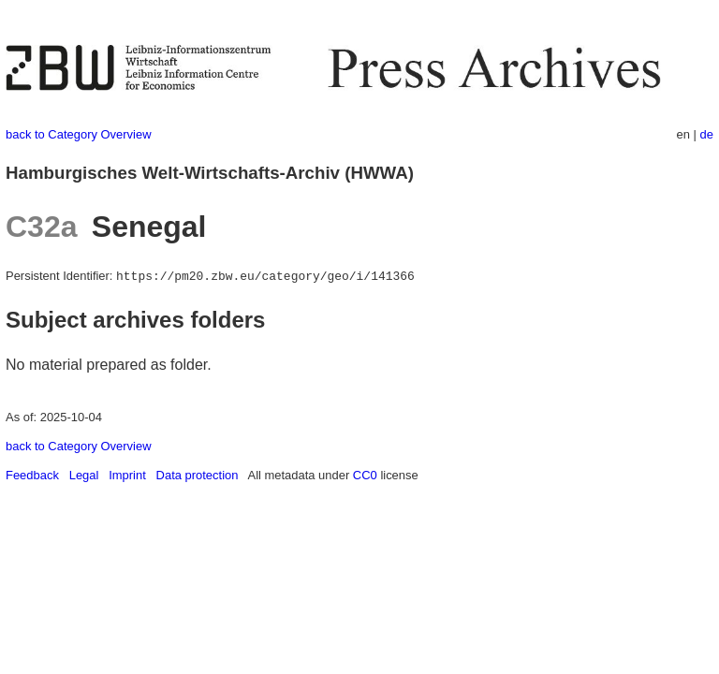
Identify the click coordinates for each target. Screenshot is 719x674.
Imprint (127, 475)
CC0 (365, 475)
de (706, 134)
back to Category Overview (79, 134)
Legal (84, 475)
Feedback (32, 475)
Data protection (197, 475)
